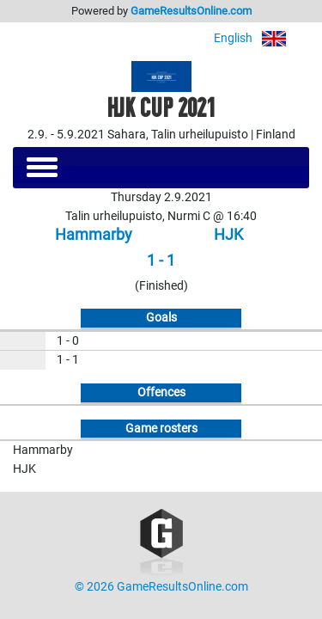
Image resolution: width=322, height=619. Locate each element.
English (261, 38)
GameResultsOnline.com (191, 10)
